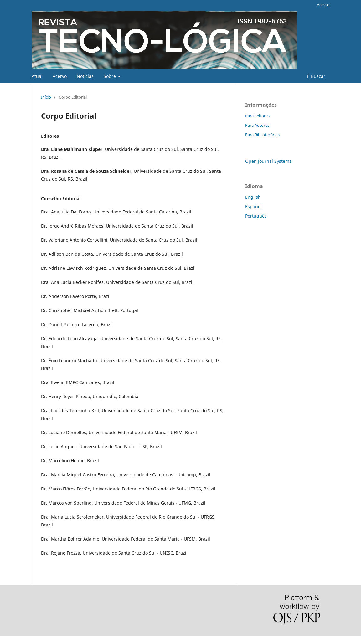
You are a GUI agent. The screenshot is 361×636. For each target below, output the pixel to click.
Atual (37, 76)
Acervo (60, 76)
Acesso (323, 5)
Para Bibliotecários (262, 134)
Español (253, 206)
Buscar (316, 76)
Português (256, 216)
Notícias (85, 76)
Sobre (110, 76)
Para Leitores (257, 116)
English (253, 197)
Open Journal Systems (268, 161)
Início (46, 97)
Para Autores (257, 125)
